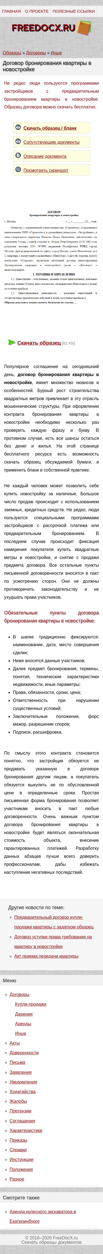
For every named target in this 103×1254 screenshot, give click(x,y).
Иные (20, 1033)
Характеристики (26, 1130)
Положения (21, 1169)
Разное (17, 1179)
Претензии (20, 1111)
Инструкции (21, 1159)
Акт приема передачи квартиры (46, 956)
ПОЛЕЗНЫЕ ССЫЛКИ (74, 11)
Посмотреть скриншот (46, 170)
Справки (18, 1149)
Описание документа (45, 156)
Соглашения (22, 1121)
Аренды (23, 1023)
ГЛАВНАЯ (11, 11)
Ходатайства (22, 1091)
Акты (15, 1043)
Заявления (21, 1072)
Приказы (18, 1140)
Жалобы (18, 1101)
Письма (17, 1062)
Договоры (19, 994)
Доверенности (24, 1052)
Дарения (24, 1014)
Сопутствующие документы (52, 142)
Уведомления (23, 1082)
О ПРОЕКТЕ (37, 11)
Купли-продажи (30, 1004)
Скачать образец (39, 343)
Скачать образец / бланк (50, 128)
